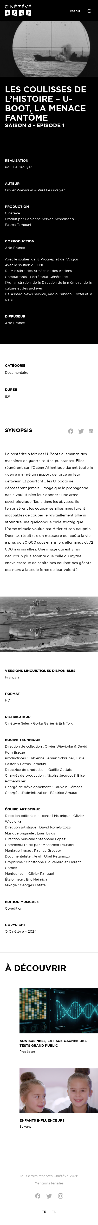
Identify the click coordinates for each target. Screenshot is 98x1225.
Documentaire (16, 372)
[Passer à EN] (54, 1211)
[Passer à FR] (44, 1211)
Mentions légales (49, 1183)
